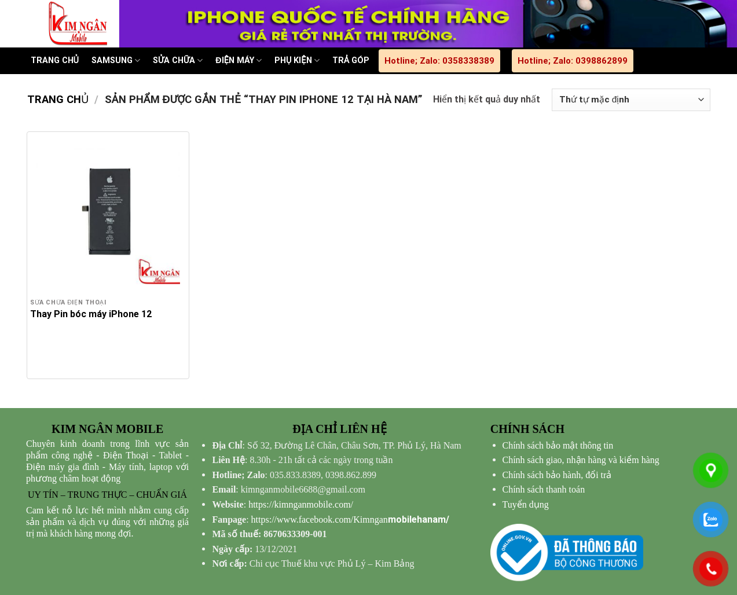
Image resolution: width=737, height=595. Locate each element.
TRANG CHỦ (55, 60)
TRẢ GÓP (350, 60)
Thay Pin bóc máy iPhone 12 (91, 313)
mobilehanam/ (350, 519)
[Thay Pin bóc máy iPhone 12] (107, 212)
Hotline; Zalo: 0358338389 (439, 61)
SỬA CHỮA (178, 60)
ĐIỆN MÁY (238, 60)
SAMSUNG (115, 60)
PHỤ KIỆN (297, 60)
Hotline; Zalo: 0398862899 (573, 61)
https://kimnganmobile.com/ (300, 504)
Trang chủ (58, 99)
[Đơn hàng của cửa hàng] (631, 100)
